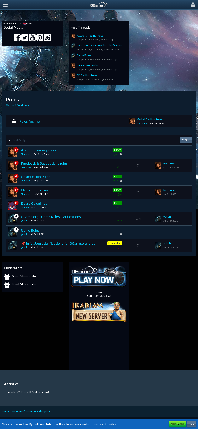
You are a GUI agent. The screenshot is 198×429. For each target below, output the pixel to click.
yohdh (24, 220)
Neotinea (142, 123)
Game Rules (84, 55)
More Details (177, 424)
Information (114, 243)
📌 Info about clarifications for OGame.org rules (58, 243)
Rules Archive (29, 121)
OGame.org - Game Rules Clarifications (100, 45)
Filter (185, 139)
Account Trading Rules (90, 35)
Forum (117, 149)
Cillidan (25, 207)
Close (192, 424)
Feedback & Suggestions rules (44, 163)
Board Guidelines (34, 203)
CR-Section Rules (87, 75)
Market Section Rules (149, 119)
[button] (5, 5)
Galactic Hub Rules (87, 65)
